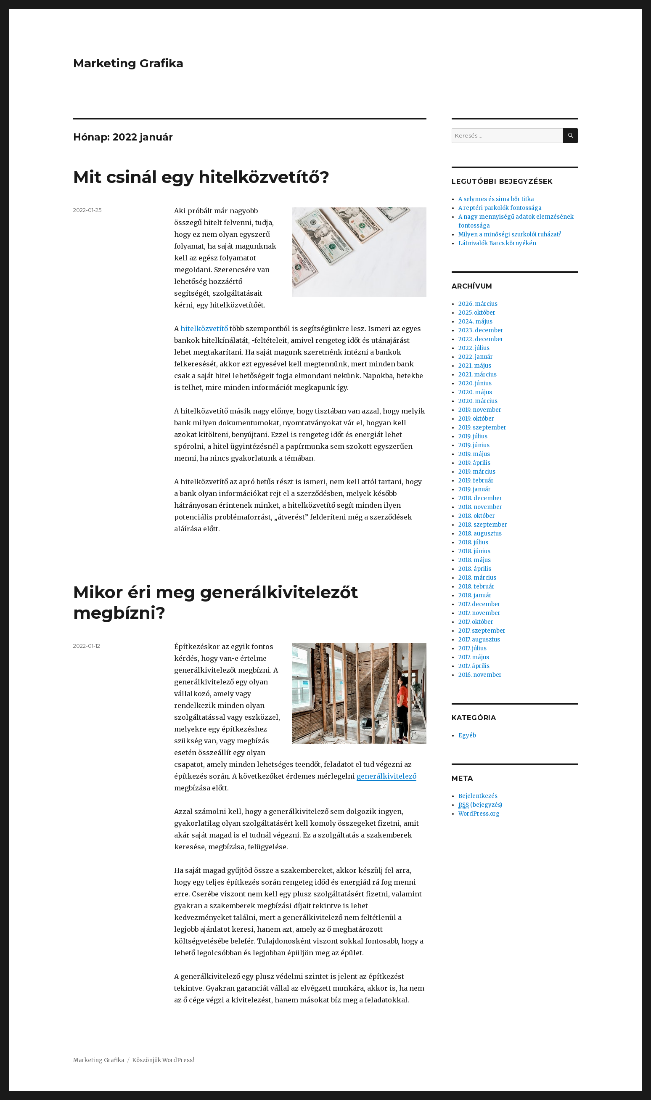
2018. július (473, 542)
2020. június (475, 383)
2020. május (475, 392)
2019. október (476, 418)
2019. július (472, 436)
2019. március (476, 471)
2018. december (480, 498)
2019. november (479, 409)
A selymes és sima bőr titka (496, 199)
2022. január (475, 356)
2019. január (474, 489)
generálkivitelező (386, 776)
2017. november (479, 613)
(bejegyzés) (480, 805)
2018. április (474, 569)
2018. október (476, 516)
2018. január (475, 595)
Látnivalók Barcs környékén (497, 243)
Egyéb (467, 735)
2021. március (477, 374)
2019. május (474, 454)
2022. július (474, 348)
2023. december (480, 330)
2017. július (472, 648)
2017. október (475, 622)
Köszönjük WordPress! (163, 1060)
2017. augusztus (479, 639)
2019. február (476, 480)
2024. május (475, 321)
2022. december (480, 339)
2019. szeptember (482, 427)
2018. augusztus (480, 533)
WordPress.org (479, 813)
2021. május (474, 365)
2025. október (476, 312)
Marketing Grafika (128, 63)
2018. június (474, 551)
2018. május (474, 560)
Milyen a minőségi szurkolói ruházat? (509, 234)
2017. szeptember (481, 630)
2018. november (480, 507)
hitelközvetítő (204, 328)
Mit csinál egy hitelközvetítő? (201, 177)
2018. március (477, 577)
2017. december (479, 604)
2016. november (480, 675)
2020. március (478, 401)
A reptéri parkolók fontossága (500, 208)
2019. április (474, 463)
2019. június (474, 445)
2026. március (478, 303)
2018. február (476, 586)
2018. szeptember (482, 524)
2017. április (474, 666)
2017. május (473, 657)
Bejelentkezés (478, 796)
